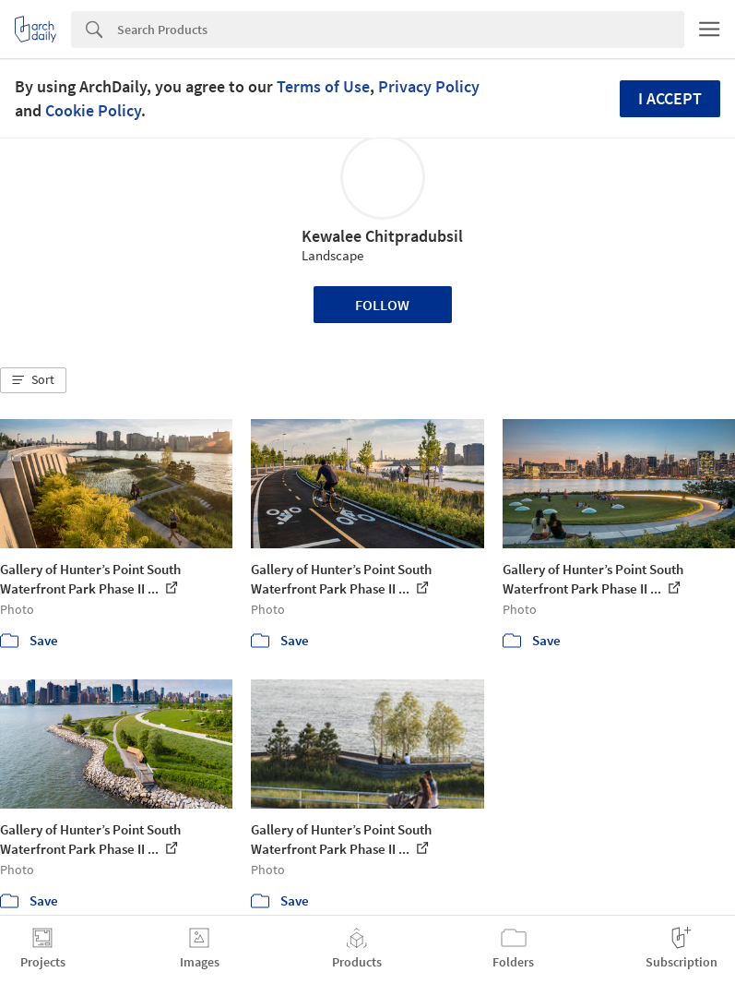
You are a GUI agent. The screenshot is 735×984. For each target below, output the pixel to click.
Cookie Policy (93, 110)
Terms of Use (323, 86)
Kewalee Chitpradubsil (382, 235)
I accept (670, 98)
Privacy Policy (429, 86)
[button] (33, 380)
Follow (382, 304)
